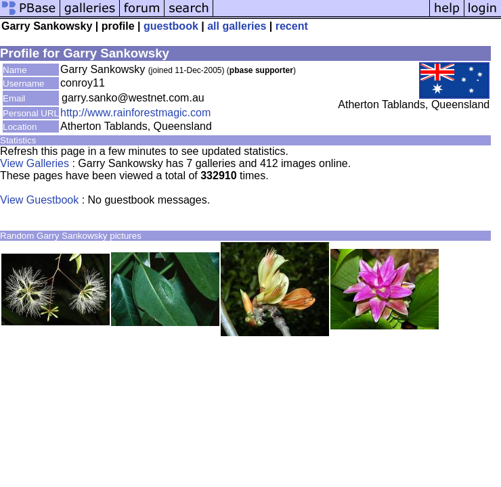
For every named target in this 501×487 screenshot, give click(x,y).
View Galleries (34, 163)
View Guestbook (39, 200)
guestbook (171, 26)
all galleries (236, 26)
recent (292, 26)
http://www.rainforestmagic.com (135, 112)
